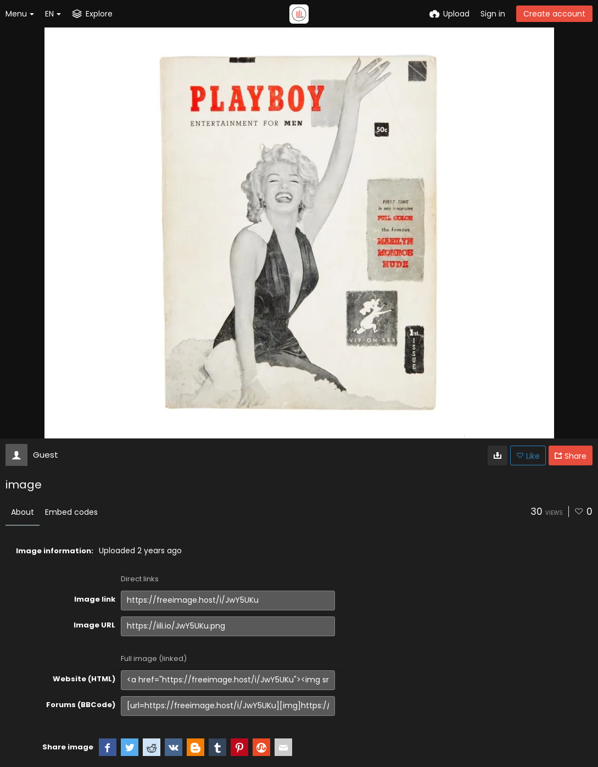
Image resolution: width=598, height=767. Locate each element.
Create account (554, 13)
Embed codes (71, 512)
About (22, 512)
